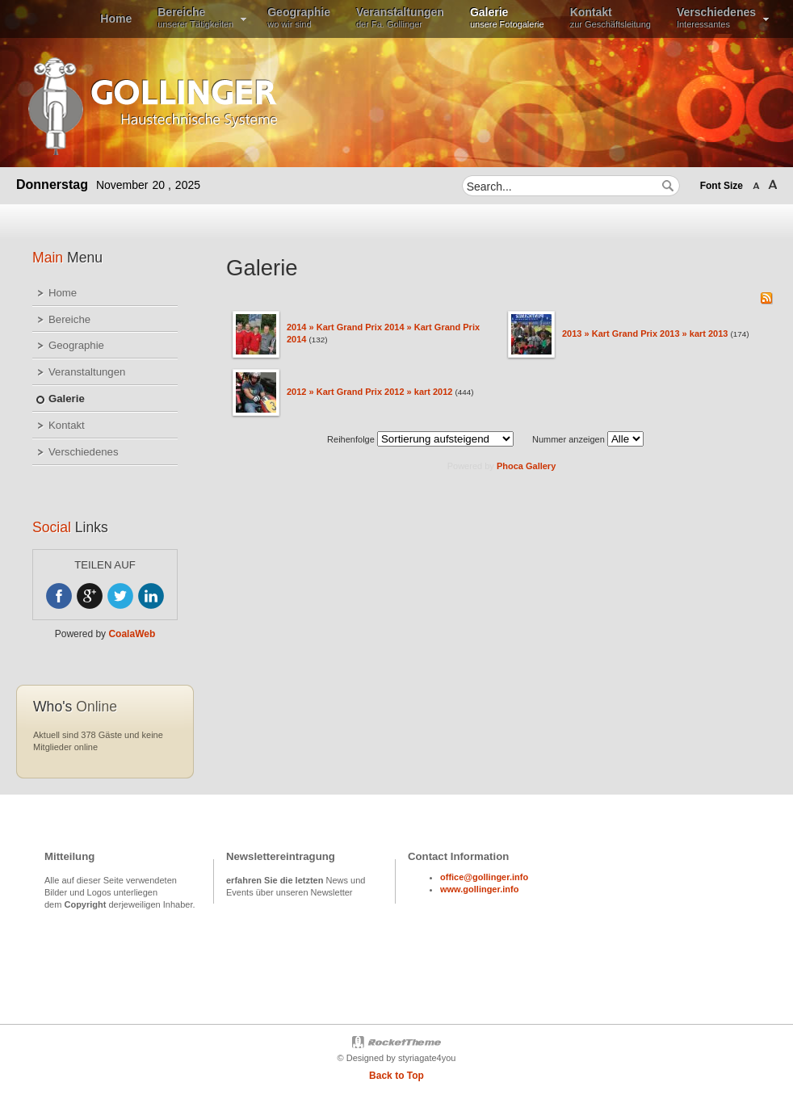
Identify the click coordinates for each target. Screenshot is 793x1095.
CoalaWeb (131, 634)
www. (451, 889)
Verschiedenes (83, 452)
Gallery (541, 466)
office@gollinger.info (484, 877)
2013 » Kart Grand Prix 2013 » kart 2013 (645, 333)
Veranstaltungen (86, 372)
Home (62, 293)
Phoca (510, 466)
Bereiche (69, 319)
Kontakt (66, 425)
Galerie (66, 398)
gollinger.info (490, 889)
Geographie (76, 345)
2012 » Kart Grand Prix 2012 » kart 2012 (369, 391)
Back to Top (396, 1075)
